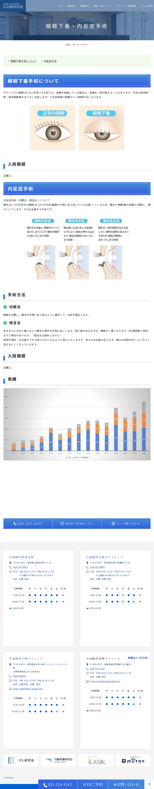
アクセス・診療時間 (126, 5)
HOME (68, 44)
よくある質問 (146, 5)
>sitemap (8, 777)
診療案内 (84, 5)
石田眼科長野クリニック (103, 658)
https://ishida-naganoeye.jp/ (105, 681)
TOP (60, 5)
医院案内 (71, 5)
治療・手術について (102, 5)
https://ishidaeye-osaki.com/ (28, 688)
